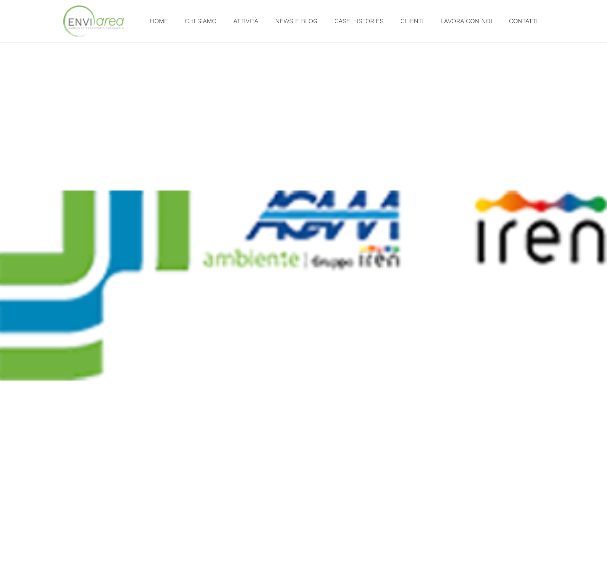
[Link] (93, 21)
